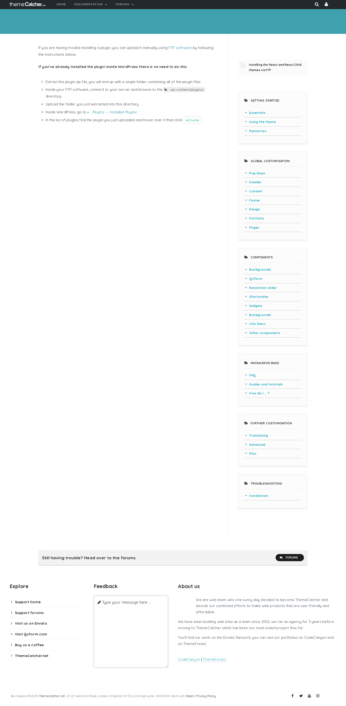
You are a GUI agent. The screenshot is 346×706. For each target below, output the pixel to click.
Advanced (257, 444)
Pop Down (257, 173)
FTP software (180, 47)
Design (254, 209)
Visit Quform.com (31, 634)
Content (255, 191)
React (190, 696)
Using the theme (262, 122)
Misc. (253, 453)
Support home (28, 602)
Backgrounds (260, 269)
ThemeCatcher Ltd (52, 696)
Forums (288, 558)
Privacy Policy (206, 696)
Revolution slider (263, 288)
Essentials (257, 113)
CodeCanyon (189, 659)
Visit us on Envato (31, 623)
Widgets (255, 306)
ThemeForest (214, 659)
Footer (254, 200)
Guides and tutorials (266, 384)
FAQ (252, 375)
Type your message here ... (126, 602)
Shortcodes (258, 296)
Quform (255, 278)
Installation (258, 496)
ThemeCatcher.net (31, 655)
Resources (257, 131)
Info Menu (257, 324)
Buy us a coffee (29, 645)
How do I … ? (259, 393)
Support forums (29, 612)
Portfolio (256, 218)
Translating (258, 435)
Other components (264, 333)
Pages (254, 227)
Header (255, 182)
